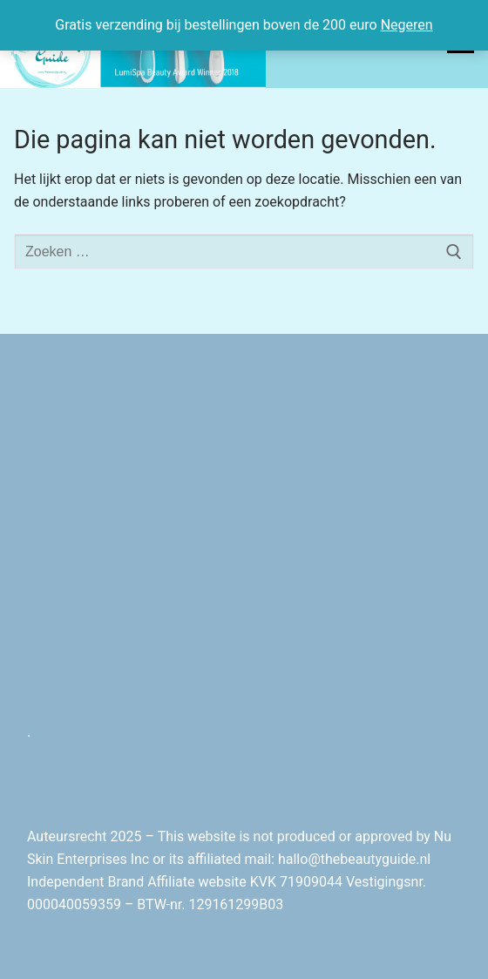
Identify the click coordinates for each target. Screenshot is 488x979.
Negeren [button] (407, 25)
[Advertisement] (244, 545)
